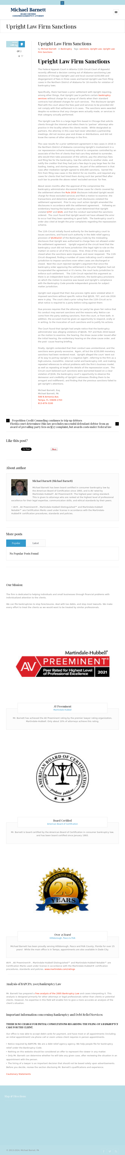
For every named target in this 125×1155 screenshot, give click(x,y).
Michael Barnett (48, 49)
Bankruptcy (66, 49)
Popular (16, 543)
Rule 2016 (71, 192)
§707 (49, 212)
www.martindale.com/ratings (60, 969)
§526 (60, 212)
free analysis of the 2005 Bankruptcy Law (57, 993)
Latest (36, 543)
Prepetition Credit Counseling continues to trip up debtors (47, 420)
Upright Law (96, 49)
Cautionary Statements (18, 1074)
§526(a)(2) (57, 238)
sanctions (84, 49)
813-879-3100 (45, 403)
